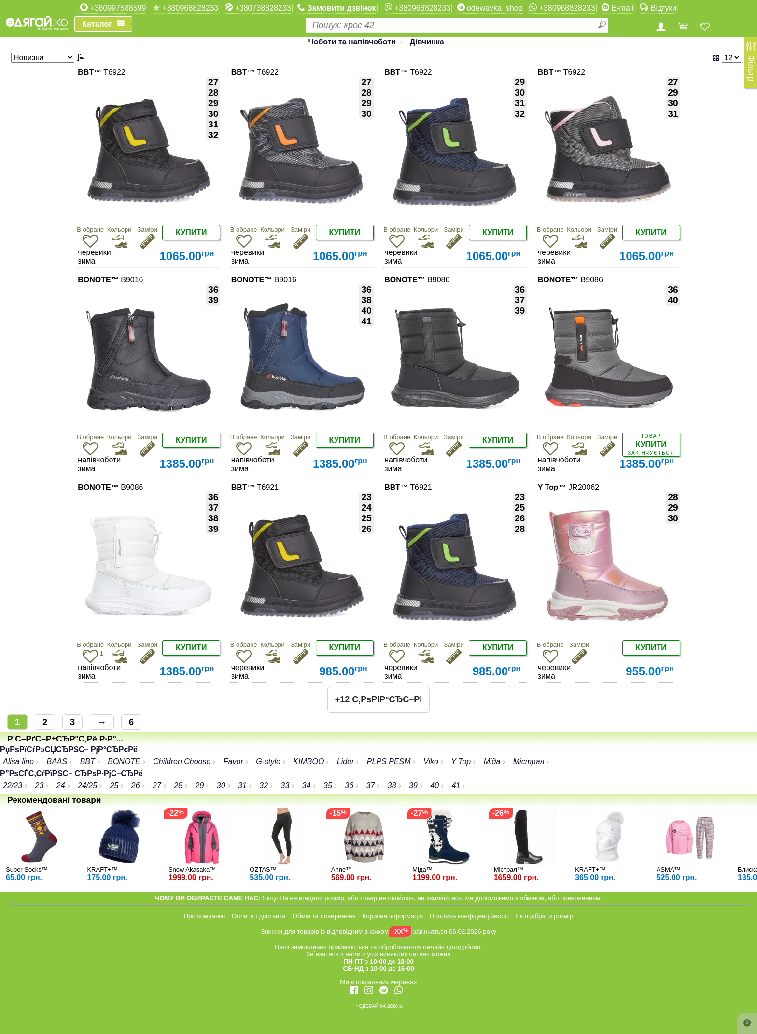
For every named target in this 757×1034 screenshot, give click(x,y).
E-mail (617, 7)
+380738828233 (258, 7)
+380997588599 (113, 7)
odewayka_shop (490, 7)
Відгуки (658, 7)
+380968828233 (186, 7)
